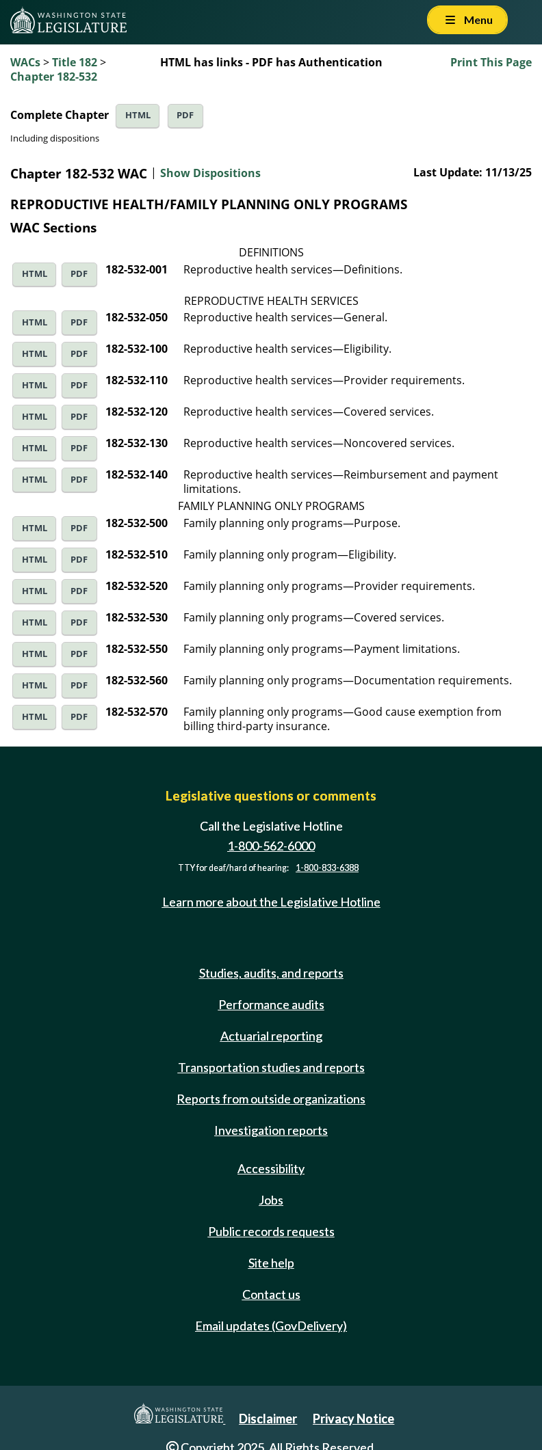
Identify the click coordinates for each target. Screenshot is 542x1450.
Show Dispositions (210, 172)
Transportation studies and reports (271, 1067)
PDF (185, 115)
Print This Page (491, 62)
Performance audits (271, 1004)
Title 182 (74, 62)
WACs (25, 62)
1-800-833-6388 (327, 868)
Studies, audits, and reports (271, 972)
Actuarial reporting (271, 1035)
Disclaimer (268, 1418)
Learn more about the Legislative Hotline (271, 901)
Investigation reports (271, 1130)
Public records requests (271, 1231)
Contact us (271, 1294)
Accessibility (271, 1168)
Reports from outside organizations (271, 1098)
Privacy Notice (353, 1418)
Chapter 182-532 (53, 76)
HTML (138, 115)
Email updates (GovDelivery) (271, 1325)
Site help (271, 1262)
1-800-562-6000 (271, 845)
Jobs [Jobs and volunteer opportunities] (271, 1199)
